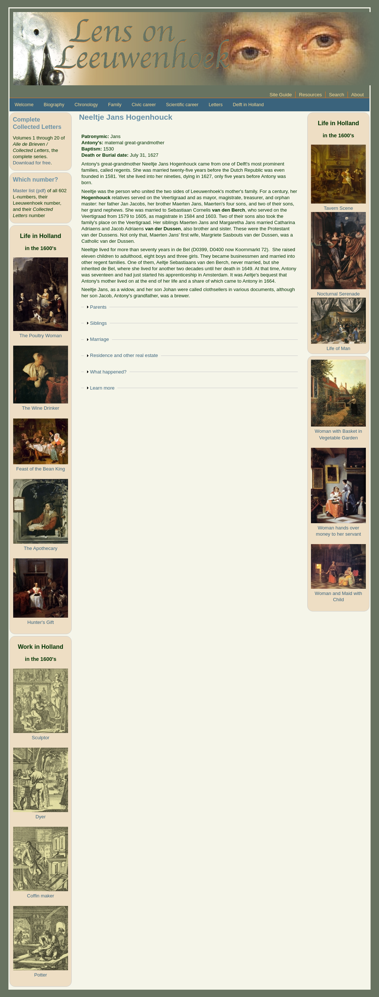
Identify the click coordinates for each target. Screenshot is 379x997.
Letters (215, 104)
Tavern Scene (338, 208)
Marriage (99, 339)
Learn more (102, 388)
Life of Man (338, 348)
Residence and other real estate (124, 355)
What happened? (108, 372)
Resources (310, 94)
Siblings (98, 323)
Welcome (24, 104)
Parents (98, 307)
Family (114, 104)
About (357, 94)
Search (336, 94)
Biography (54, 104)
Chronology (86, 104)
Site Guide (281, 94)
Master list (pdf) (29, 190)
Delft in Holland (248, 104)
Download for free (31, 162)
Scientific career (182, 104)
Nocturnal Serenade (338, 294)
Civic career (144, 104)
